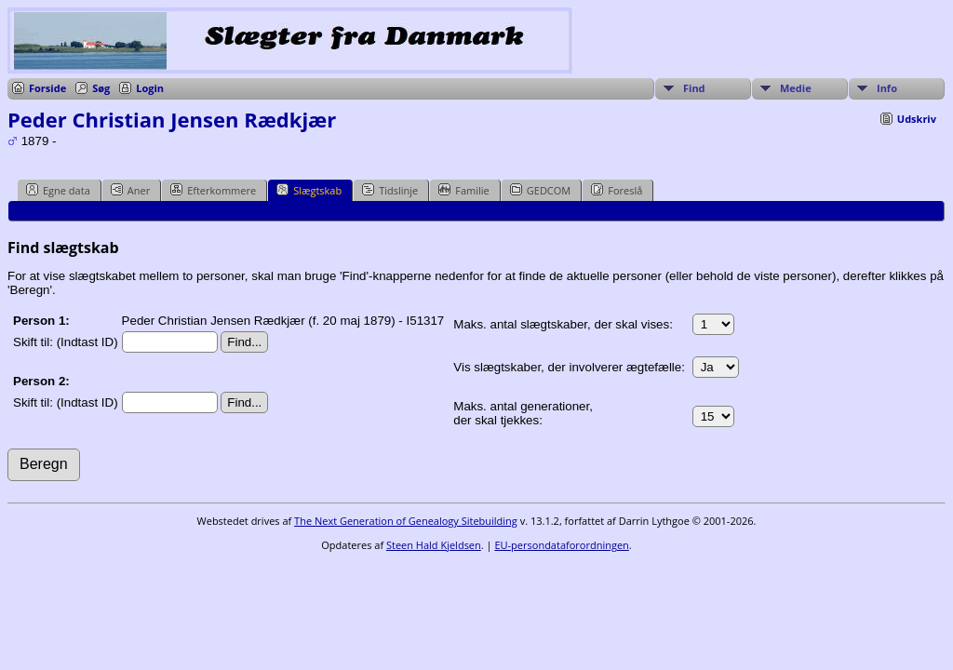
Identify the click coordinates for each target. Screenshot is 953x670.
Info (887, 88)
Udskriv (916, 119)
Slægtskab (309, 189)
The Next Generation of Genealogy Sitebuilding (405, 521)
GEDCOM (540, 189)
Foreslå (616, 189)
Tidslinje (390, 189)
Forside (47, 88)
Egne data (58, 189)
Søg (101, 88)
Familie (463, 189)
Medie (796, 88)
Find (694, 88)
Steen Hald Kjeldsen (433, 545)
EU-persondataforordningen (561, 545)
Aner (130, 189)
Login (150, 88)
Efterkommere (213, 189)
